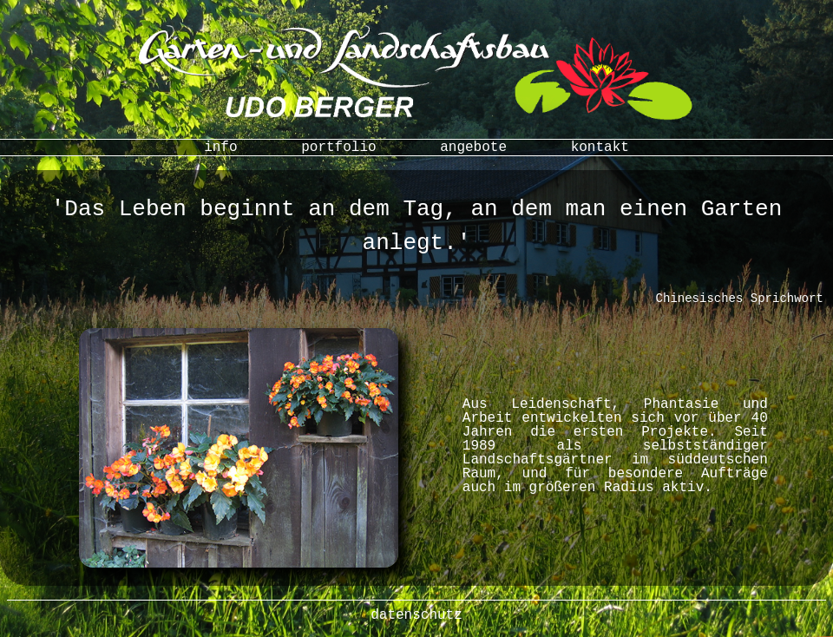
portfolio (338, 147)
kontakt (600, 147)
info (220, 147)
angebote (473, 147)
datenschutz (416, 615)
